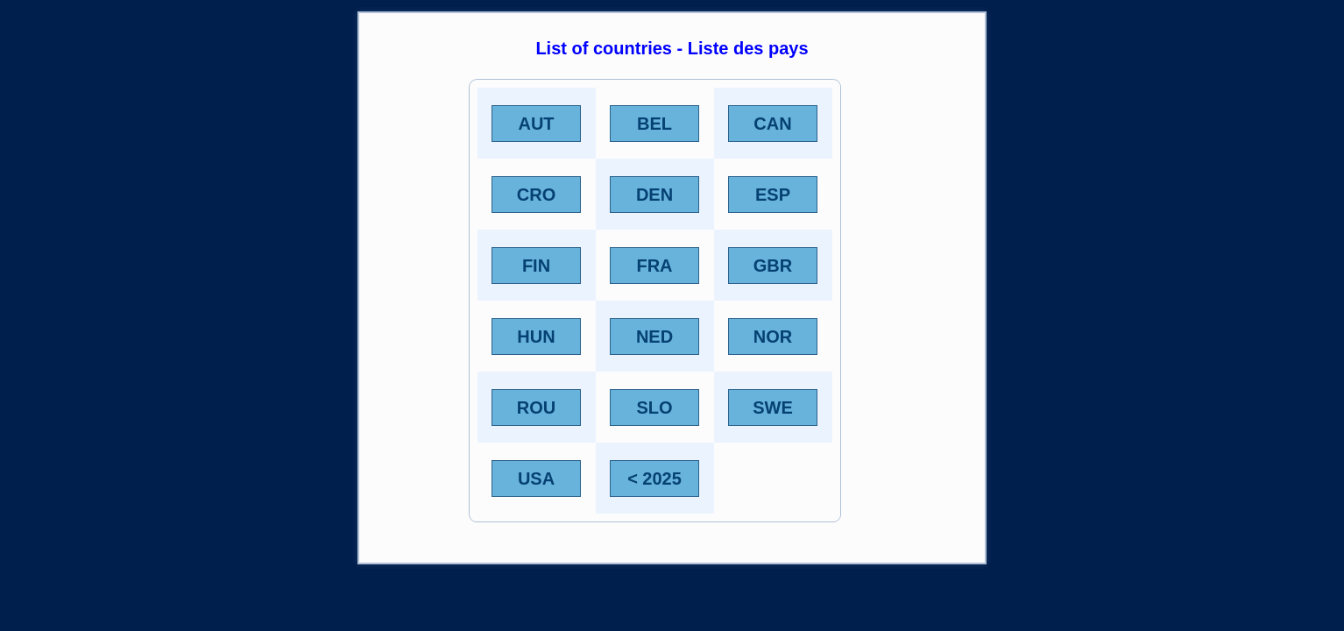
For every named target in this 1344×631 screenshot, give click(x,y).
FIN (536, 265)
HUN (536, 336)
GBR (772, 265)
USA (536, 478)
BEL (654, 123)
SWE (773, 407)
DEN (654, 194)
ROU (536, 407)
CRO (536, 194)
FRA (654, 265)
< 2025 (654, 478)
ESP (772, 194)
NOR (772, 336)
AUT (536, 123)
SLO (654, 407)
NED (654, 336)
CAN (772, 123)
